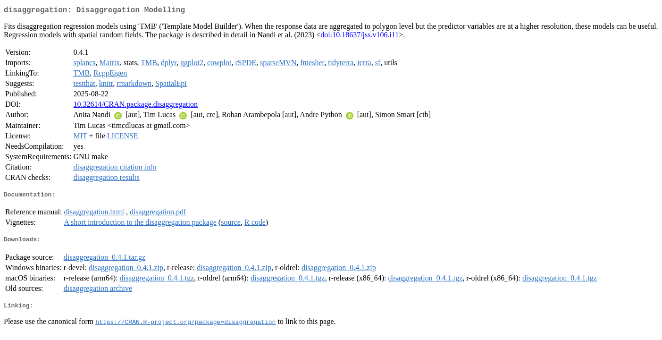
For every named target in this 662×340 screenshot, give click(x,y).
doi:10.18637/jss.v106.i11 (359, 37)
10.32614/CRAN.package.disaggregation (135, 106)
